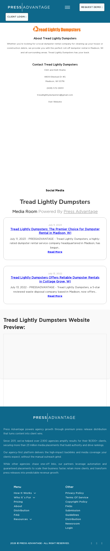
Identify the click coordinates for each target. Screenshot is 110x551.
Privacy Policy (74, 493)
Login (69, 528)
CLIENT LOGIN (16, 17)
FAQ (16, 515)
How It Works (23, 493)
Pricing (18, 502)
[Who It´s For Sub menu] (34, 497)
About (18, 506)
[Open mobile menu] (67, 7)
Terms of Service (76, 497)
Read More (55, 252)
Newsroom (72, 524)
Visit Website (55, 102)
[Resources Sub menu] (30, 519)
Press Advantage (81, 212)
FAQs (68, 506)
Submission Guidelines (72, 512)
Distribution (21, 510)
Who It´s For (22, 497)
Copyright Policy (76, 502)
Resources (21, 519)
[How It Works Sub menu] (35, 493)
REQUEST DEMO (92, 7)
